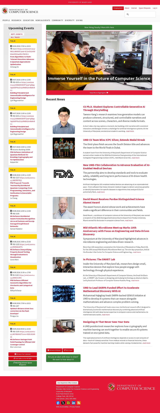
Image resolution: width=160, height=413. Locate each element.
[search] (140, 14)
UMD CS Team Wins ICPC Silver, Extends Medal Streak (114, 140)
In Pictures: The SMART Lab (99, 259)
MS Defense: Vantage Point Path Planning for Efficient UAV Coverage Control (22, 342)
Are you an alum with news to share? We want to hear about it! (63, 358)
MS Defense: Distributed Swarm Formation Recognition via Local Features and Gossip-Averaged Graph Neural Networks (22, 221)
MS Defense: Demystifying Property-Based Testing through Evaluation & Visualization (20, 253)
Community (57, 20)
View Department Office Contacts (67, 383)
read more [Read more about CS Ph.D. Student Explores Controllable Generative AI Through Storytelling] (130, 131)
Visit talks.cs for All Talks (23, 358)
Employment (118, 8)
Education (28, 20)
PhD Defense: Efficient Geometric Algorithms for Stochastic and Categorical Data (21, 284)
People (6, 20)
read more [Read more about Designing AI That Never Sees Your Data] (146, 343)
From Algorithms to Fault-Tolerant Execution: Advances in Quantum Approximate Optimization (22, 60)
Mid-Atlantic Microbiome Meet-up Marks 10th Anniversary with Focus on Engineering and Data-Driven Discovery (116, 231)
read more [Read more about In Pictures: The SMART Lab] (135, 280)
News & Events (43, 20)
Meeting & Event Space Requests (22, 364)
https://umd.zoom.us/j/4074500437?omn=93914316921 (22, 334)
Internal (134, 8)
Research (16, 20)
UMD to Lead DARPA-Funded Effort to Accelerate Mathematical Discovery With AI (111, 289)
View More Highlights (99, 93)
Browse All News (54, 350)
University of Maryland (80, 2)
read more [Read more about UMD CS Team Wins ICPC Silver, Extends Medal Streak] (135, 158)
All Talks (15, 37)
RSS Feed (68, 350)
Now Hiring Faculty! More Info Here (99, 27)
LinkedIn (73, 403)
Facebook (58, 403)
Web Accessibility (62, 407)
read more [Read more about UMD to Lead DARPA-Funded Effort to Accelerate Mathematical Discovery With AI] (106, 314)
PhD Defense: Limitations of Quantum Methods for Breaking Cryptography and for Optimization (21, 156)
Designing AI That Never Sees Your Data (106, 322)
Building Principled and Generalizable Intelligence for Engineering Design (22, 95)
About (127, 8)
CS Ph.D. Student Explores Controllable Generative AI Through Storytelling (114, 108)
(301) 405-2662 (70, 399)
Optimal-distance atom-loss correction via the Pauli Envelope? (21, 311)
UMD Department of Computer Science (20, 11)
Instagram (68, 403)
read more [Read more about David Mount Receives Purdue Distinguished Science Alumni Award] (129, 220)
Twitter (63, 403)
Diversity (69, 20)
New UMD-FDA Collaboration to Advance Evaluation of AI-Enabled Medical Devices (116, 166)
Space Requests (145, 8)
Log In (155, 8)
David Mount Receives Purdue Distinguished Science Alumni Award (113, 200)
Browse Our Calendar (23, 354)
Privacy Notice (75, 407)
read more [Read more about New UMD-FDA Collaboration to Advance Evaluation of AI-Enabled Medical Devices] (101, 192)
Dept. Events (17, 34)
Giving (79, 20)
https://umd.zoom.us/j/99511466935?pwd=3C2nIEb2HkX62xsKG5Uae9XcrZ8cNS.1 (22, 51)
